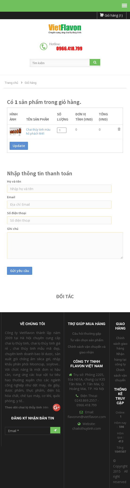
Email (11, 197)
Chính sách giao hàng (120, 343)
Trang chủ (11, 82)
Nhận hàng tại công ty (120, 359)
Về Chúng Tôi (32, 324)
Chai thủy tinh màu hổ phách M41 (38, 132)
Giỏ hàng (30, 82)
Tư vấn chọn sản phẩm (86, 340)
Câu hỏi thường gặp (86, 333)
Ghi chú (12, 229)
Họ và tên (14, 181)
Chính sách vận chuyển (120, 375)
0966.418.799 (69, 48)
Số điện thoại (16, 213)
